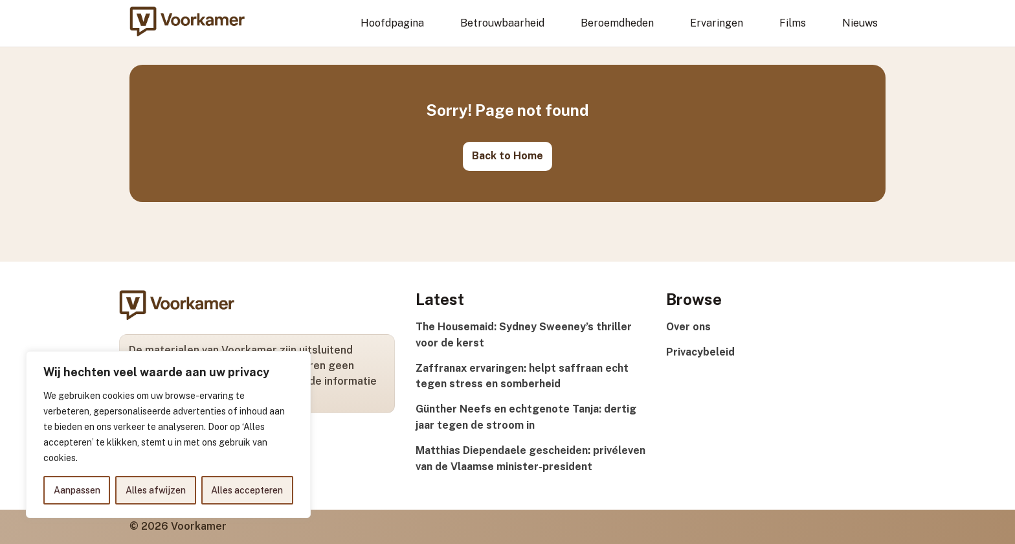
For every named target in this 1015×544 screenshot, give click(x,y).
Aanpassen (77, 490)
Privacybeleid (700, 352)
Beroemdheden (617, 23)
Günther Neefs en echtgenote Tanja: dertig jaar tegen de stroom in (526, 417)
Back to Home (507, 156)
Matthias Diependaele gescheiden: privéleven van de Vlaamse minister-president (530, 458)
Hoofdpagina (392, 23)
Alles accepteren (247, 490)
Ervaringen (716, 23)
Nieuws (860, 23)
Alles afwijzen (156, 490)
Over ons (688, 327)
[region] (168, 434)
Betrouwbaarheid (502, 23)
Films (792, 23)
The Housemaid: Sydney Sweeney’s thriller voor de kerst (524, 335)
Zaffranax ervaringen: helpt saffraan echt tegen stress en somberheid (522, 376)
